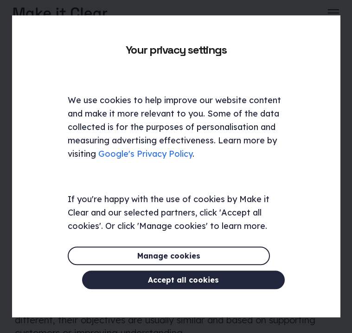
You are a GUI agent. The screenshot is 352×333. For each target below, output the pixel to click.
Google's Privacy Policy (145, 166)
